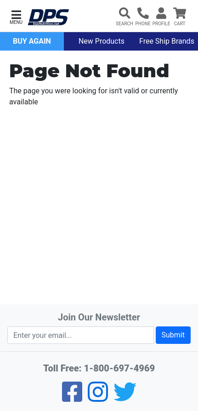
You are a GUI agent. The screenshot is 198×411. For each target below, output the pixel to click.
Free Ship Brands (166, 41)
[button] (16, 16)
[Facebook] (72, 398)
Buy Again (32, 41)
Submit (173, 335)
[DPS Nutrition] (48, 17)
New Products (101, 41)
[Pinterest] (98, 398)
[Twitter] (125, 398)
